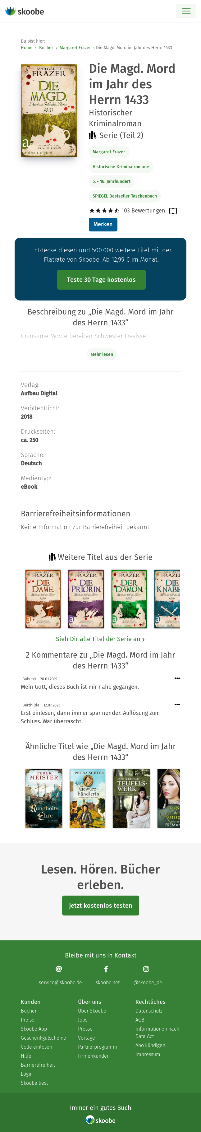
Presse (85, 1029)
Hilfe (26, 1056)
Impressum (147, 1054)
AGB (139, 1020)
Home (27, 47)
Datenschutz (148, 1011)
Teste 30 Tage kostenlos (101, 279)
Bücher (46, 47)
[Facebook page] (107, 975)
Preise (27, 1020)
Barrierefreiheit (38, 1065)
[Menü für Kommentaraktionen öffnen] (177, 678)
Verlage (86, 1038)
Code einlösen (36, 1047)
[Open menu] (186, 11)
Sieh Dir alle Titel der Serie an (100, 639)
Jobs (82, 1020)
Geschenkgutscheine (43, 1038)
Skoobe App (34, 1029)
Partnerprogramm (97, 1047)
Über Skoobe (92, 1011)
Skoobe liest (34, 1083)
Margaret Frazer (75, 47)
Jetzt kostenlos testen (100, 905)
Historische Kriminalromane (121, 167)
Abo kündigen (150, 1045)
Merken (103, 224)
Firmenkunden (94, 1056)
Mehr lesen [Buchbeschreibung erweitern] (102, 354)
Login (27, 1074)
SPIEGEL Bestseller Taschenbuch (125, 196)
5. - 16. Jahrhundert (111, 181)
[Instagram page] (147, 975)
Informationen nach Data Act (157, 1032)
